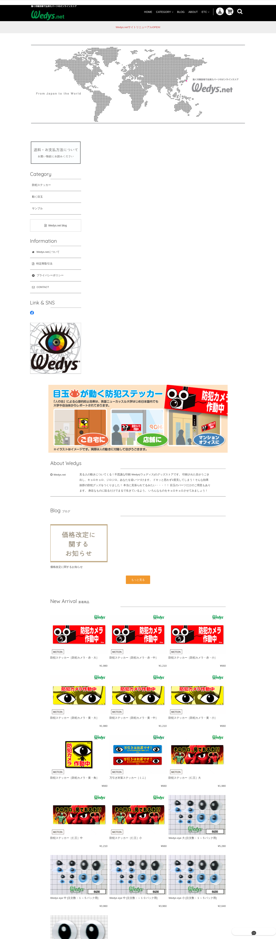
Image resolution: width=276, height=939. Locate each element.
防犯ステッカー (41, 185)
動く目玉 (37, 196)
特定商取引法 (90, 833)
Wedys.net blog (55, 225)
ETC (205, 11)
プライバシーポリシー (120, 833)
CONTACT (148, 833)
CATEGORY (164, 11)
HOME (148, 11)
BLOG (181, 11)
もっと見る (165, 333)
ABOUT (193, 11)
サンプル (37, 208)
